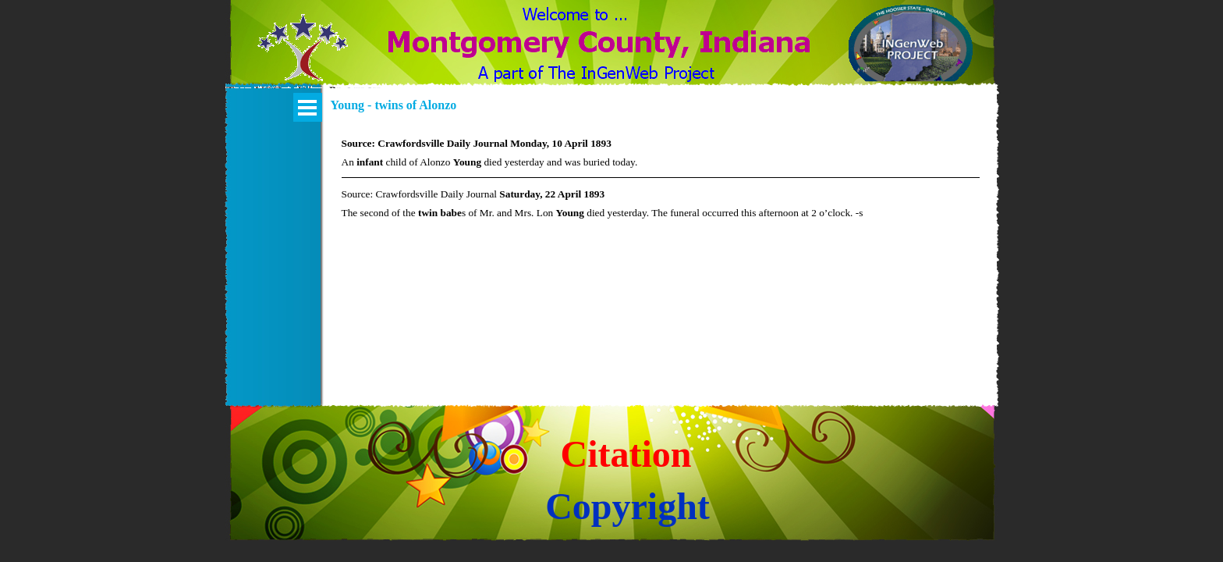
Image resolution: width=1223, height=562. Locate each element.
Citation (626, 454)
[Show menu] (307, 107)
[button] (303, 57)
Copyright (627, 506)
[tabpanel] (661, 177)
